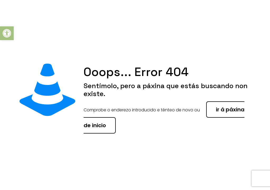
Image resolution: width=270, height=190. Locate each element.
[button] (7, 33)
